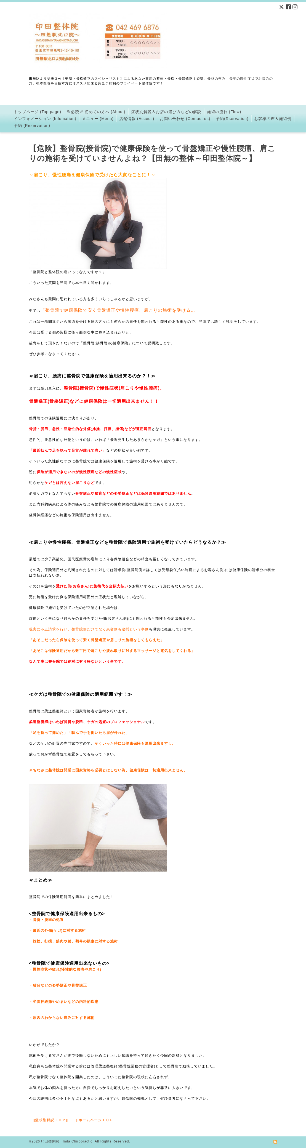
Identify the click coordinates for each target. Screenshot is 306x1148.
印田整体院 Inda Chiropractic (66, 1141)
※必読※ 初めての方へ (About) (96, 112)
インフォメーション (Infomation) (45, 118)
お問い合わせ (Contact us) (185, 118)
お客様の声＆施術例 (272, 118)
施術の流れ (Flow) (224, 112)
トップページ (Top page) (37, 112)
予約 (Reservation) (32, 125)
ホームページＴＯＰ (96, 1120)
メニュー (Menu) (98, 118)
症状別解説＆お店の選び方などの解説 (166, 112)
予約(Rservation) (232, 118)
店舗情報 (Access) (136, 118)
